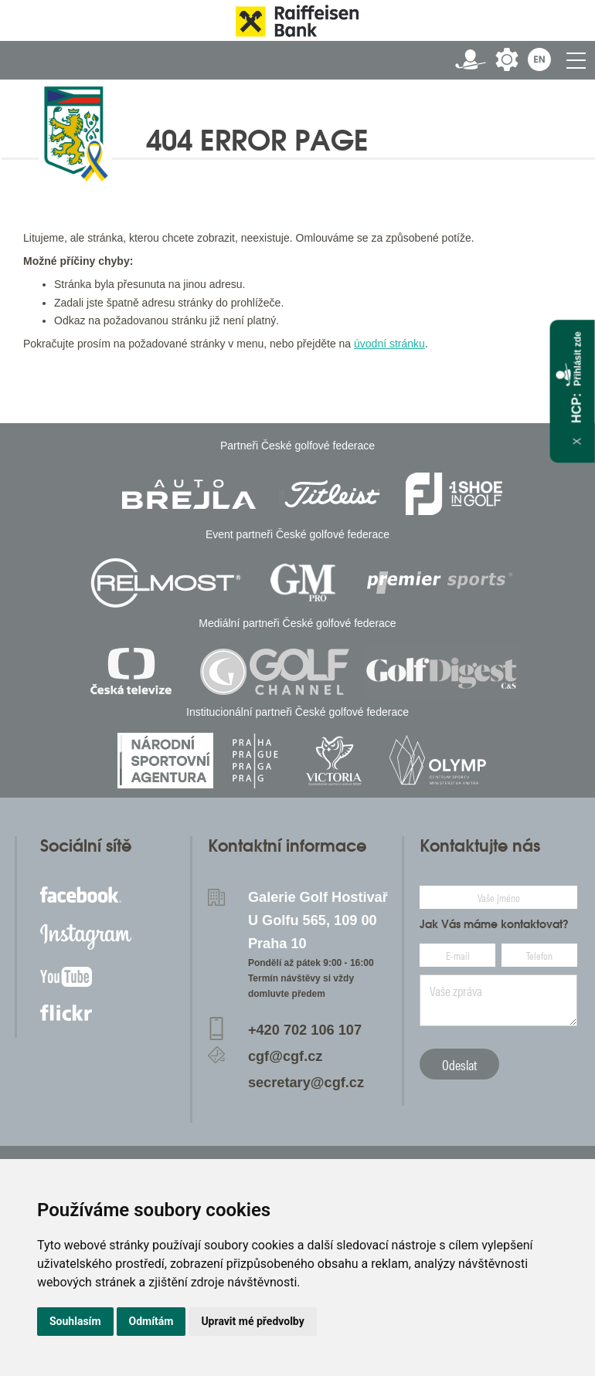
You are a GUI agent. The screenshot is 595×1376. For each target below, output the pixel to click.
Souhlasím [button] (75, 1321)
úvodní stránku (389, 343)
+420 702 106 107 (305, 1030)
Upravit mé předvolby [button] (252, 1321)
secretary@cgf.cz (306, 1082)
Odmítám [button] (151, 1321)
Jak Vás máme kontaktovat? (494, 924)
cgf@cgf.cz (285, 1056)
